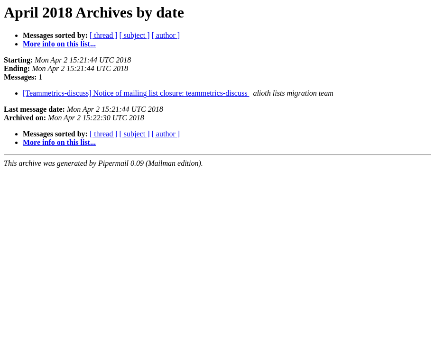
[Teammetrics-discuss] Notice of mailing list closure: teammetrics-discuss (136, 93)
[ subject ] (135, 35)
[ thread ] (104, 35)
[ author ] (166, 35)
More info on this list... (59, 44)
